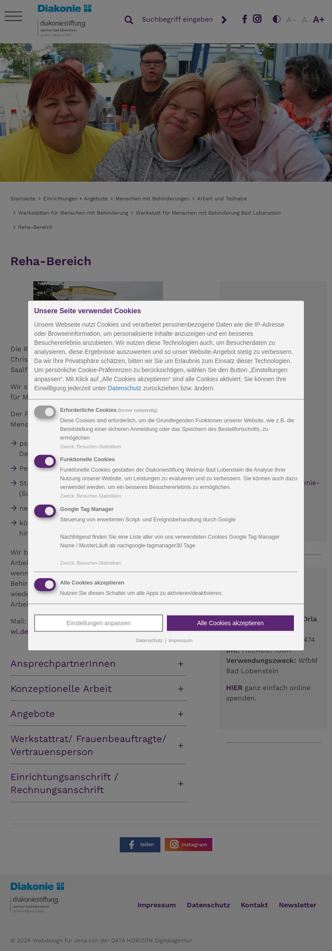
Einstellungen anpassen (99, 623)
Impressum (180, 640)
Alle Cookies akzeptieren (230, 623)
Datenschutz (124, 388)
